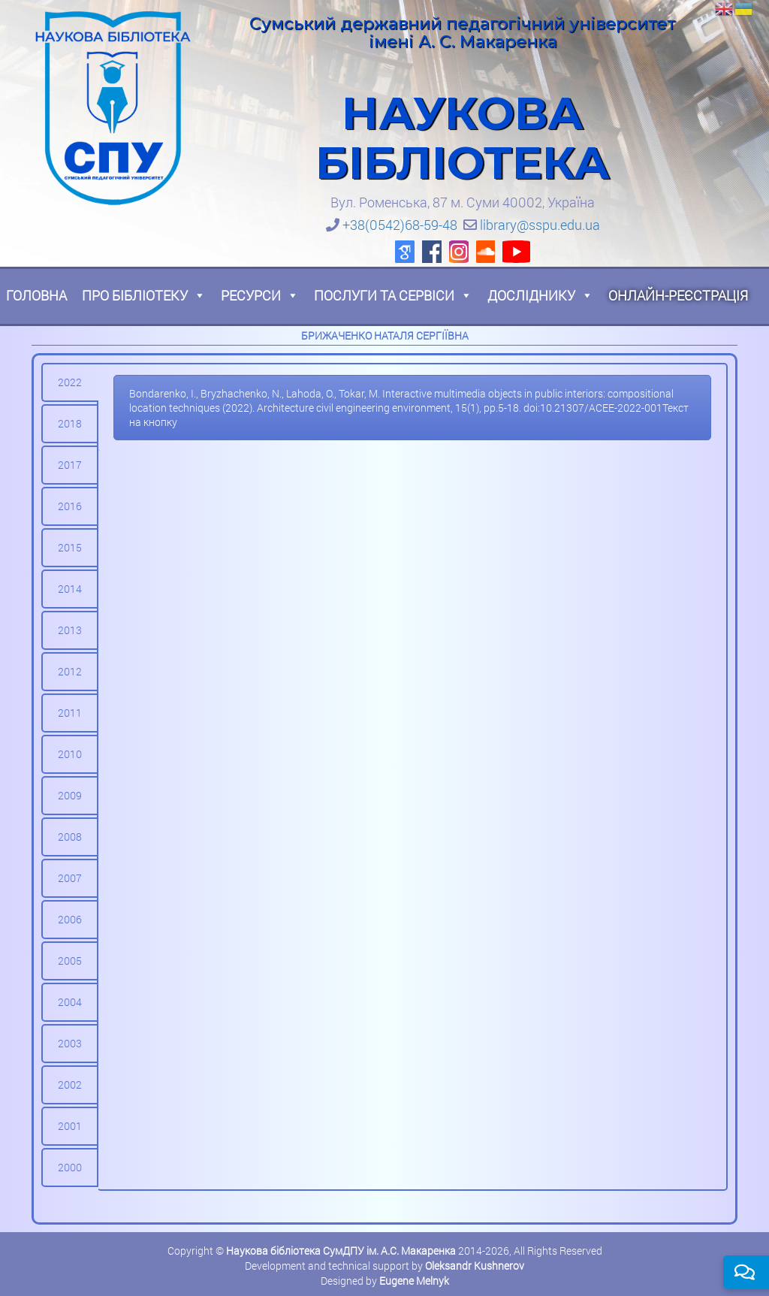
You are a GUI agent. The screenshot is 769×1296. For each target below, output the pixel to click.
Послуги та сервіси (393, 295)
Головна (36, 295)
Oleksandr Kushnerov (474, 1265)
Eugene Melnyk (414, 1280)
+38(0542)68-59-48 (399, 225)
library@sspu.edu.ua (540, 225)
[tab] (69, 382)
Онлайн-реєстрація (678, 295)
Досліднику (540, 295)
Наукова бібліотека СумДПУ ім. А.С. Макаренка (341, 1250)
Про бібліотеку (144, 295)
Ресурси (260, 295)
